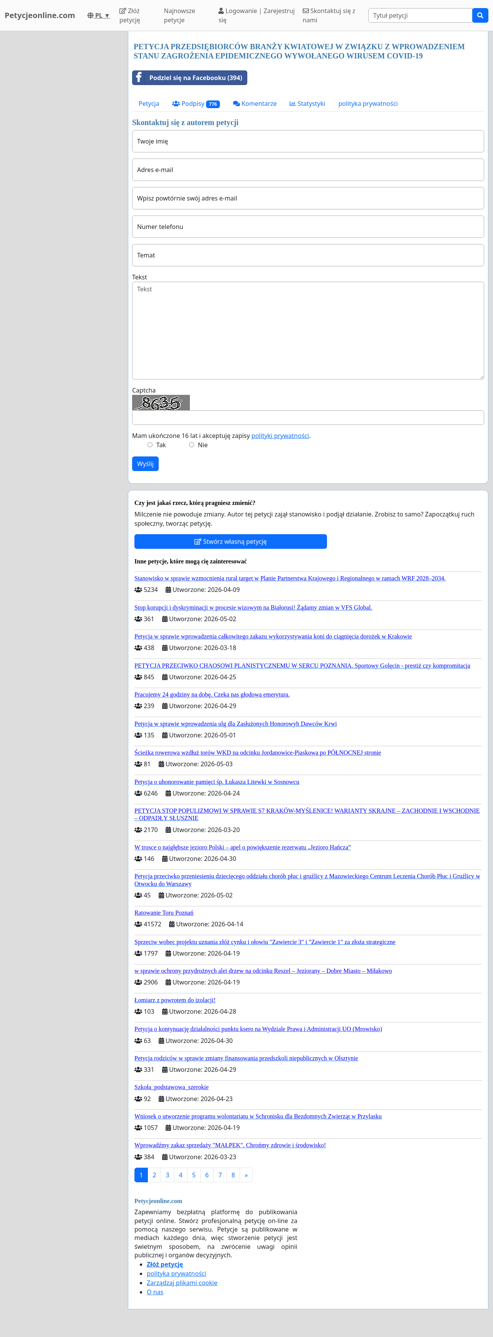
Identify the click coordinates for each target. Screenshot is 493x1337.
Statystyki (307, 103)
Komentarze (255, 103)
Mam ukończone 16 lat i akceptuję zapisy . (221, 435)
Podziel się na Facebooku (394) (187, 78)
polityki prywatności (280, 435)
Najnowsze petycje (179, 15)
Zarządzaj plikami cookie (182, 1283)
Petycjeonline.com (40, 15)
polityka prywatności (367, 103)
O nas (155, 1292)
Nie (203, 445)
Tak (161, 445)
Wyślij (145, 464)
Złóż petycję (129, 15)
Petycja (149, 103)
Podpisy (196, 103)
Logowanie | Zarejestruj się (256, 15)
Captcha (144, 390)
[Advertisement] (62, 146)
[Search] (420, 15)
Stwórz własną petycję (231, 541)
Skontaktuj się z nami (329, 15)
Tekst (139, 277)
